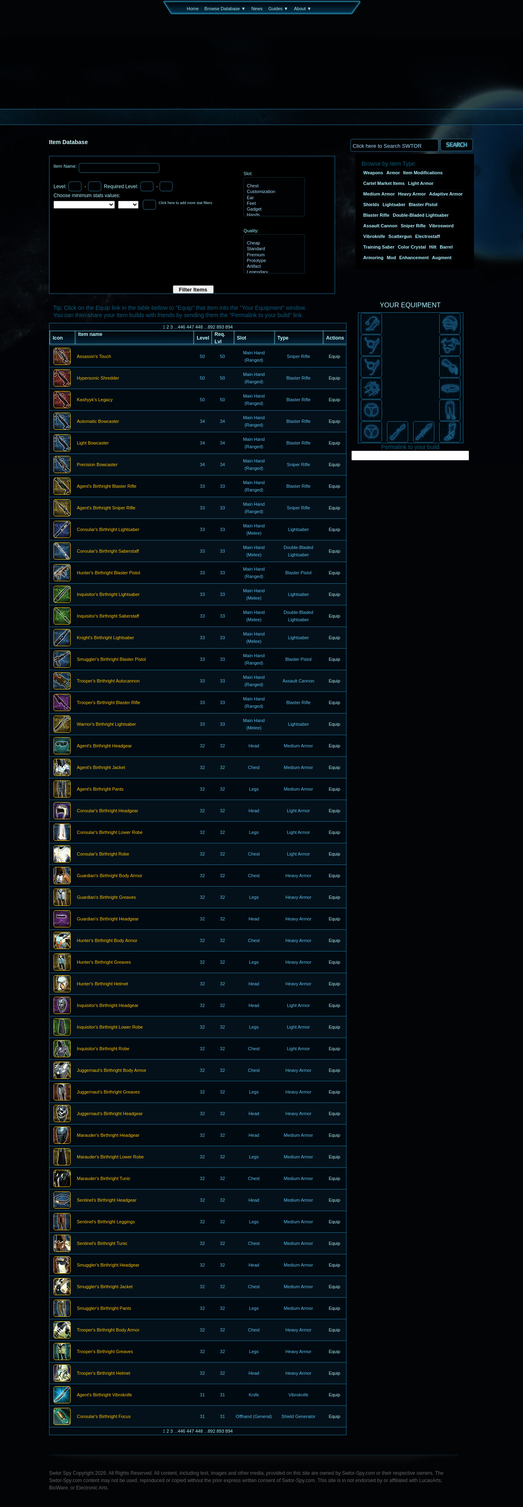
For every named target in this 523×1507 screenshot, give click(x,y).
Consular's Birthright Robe (103, 854)
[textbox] (394, 145)
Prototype (273, 261)
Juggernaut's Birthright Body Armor (111, 1070)
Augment (441, 257)
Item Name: (66, 166)
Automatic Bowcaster (98, 421)
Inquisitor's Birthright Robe (103, 1049)
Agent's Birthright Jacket (101, 767)
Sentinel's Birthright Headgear (106, 1200)
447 (190, 327)
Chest (273, 186)
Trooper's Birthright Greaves (105, 1351)
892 (211, 327)
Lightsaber (393, 204)
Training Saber (378, 246)
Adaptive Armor (446, 193)
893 (220, 327)
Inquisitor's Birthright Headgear (108, 1005)
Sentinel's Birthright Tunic (102, 1243)
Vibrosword (441, 225)
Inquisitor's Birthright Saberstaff (108, 616)
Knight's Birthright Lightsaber (105, 638)
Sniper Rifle (413, 225)
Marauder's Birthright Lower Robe (110, 1157)
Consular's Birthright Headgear (107, 811)
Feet (273, 204)
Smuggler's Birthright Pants (104, 1308)
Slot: (248, 173)
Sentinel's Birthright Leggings (106, 1222)
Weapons (373, 172)
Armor (393, 172)
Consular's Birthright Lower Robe (110, 832)
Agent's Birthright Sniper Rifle (106, 508)
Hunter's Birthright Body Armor (107, 940)
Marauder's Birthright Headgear (108, 1135)
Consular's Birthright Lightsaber (108, 529)
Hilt (433, 246)
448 (199, 327)
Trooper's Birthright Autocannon (108, 681)
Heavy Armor (412, 193)
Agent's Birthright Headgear (104, 746)
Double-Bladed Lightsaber (421, 215)
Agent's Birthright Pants (100, 789)
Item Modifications (423, 172)
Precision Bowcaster (97, 464)
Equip (334, 356)
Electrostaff (427, 236)
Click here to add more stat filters (185, 203)
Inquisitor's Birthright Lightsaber (108, 594)
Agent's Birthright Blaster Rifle (106, 486)
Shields (371, 204)
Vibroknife (374, 236)
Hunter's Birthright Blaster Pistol (108, 573)
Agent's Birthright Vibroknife (104, 1395)
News (257, 8)
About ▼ (302, 8)
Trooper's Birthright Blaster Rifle (108, 702)
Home (193, 8)
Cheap (273, 243)
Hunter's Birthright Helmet (102, 984)
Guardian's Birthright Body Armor (109, 876)
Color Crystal (412, 246)
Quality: (251, 230)
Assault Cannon (380, 225)
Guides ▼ (278, 8)
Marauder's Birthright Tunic (103, 1178)
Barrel (446, 246)
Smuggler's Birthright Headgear (108, 1265)
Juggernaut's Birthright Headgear (110, 1113)
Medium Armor (379, 193)
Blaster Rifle (376, 215)
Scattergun (400, 236)
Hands (273, 215)
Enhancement (414, 257)
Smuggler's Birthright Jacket (105, 1287)
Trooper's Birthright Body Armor (108, 1330)
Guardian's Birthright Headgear (108, 919)
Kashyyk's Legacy (95, 400)
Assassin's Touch (94, 356)
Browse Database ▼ (225, 8)
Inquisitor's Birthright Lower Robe (110, 1027)
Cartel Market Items (384, 183)
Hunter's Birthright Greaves (104, 962)
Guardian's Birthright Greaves (106, 897)
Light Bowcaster (93, 443)
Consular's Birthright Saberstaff (108, 551)
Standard (273, 249)
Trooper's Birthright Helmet (103, 1373)
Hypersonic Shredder (98, 378)
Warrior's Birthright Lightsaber (106, 724)
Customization (273, 192)
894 (228, 327)
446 (181, 327)
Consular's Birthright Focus (104, 1416)
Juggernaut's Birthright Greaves (108, 1092)
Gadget (273, 209)
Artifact (273, 266)
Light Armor (421, 183)
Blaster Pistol (423, 204)
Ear (273, 198)
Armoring (373, 257)
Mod (391, 257)
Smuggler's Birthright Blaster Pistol (111, 659)
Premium (273, 255)
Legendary (273, 272)
